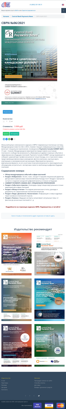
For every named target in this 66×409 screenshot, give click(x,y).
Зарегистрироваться (28, 10)
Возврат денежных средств (43, 387)
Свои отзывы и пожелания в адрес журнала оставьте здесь (33, 216)
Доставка (37, 385)
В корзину (14, 134)
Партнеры (4, 383)
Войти (17, 10)
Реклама (4, 385)
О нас (3, 381)
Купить (6, 134)
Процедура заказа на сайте (43, 381)
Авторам (4, 387)
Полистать (8, 112)
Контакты (4, 390)
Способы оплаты (39, 383)
